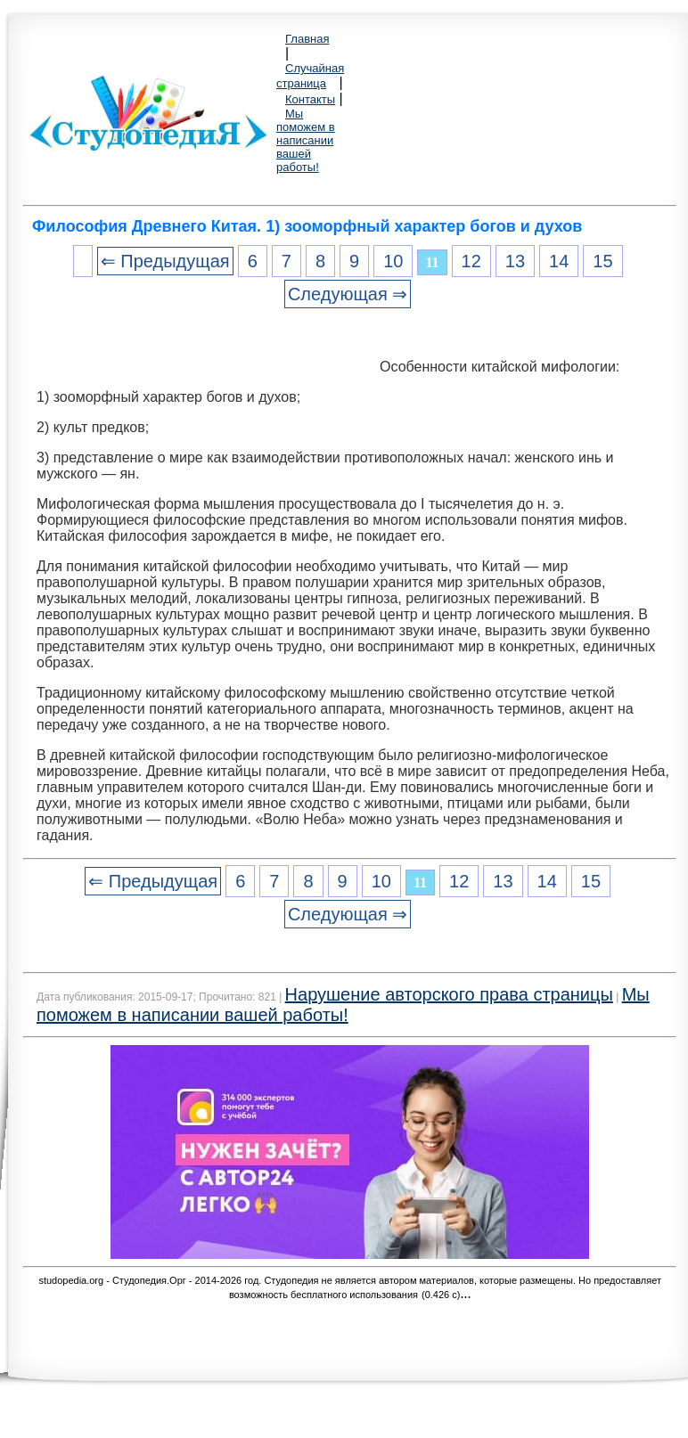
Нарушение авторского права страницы (449, 994)
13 (515, 261)
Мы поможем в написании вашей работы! (305, 140)
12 (471, 261)
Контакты (310, 99)
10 (393, 261)
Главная (307, 38)
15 (602, 261)
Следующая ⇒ (347, 294)
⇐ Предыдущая (165, 261)
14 (559, 261)
